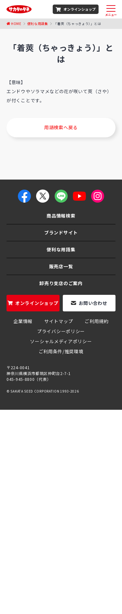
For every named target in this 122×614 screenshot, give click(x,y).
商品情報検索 (61, 215)
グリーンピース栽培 (89, 573)
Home (16, 23)
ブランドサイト (61, 232)
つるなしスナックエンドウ (58, 600)
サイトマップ (58, 321)
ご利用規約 (97, 321)
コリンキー (51, 553)
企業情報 (23, 321)
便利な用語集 (37, 23)
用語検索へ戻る (61, 127)
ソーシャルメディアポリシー (61, 341)
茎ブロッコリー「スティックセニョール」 (52, 539)
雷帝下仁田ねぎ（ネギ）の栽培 (61, 570)
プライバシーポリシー (61, 331)
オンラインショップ (79, 9)
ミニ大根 (94, 580)
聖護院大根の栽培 (87, 594)
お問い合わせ (93, 303)
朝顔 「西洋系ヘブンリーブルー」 (66, 546)
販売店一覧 (61, 266)
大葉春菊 (86, 560)
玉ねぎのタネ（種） (89, 532)
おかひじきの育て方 (41, 594)
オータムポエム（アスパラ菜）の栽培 (61, 563)
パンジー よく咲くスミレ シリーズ (44, 580)
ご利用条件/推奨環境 (61, 351)
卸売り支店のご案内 (60, 283)
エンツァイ (90, 566)
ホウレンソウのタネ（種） (35, 532)
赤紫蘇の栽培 (58, 560)
